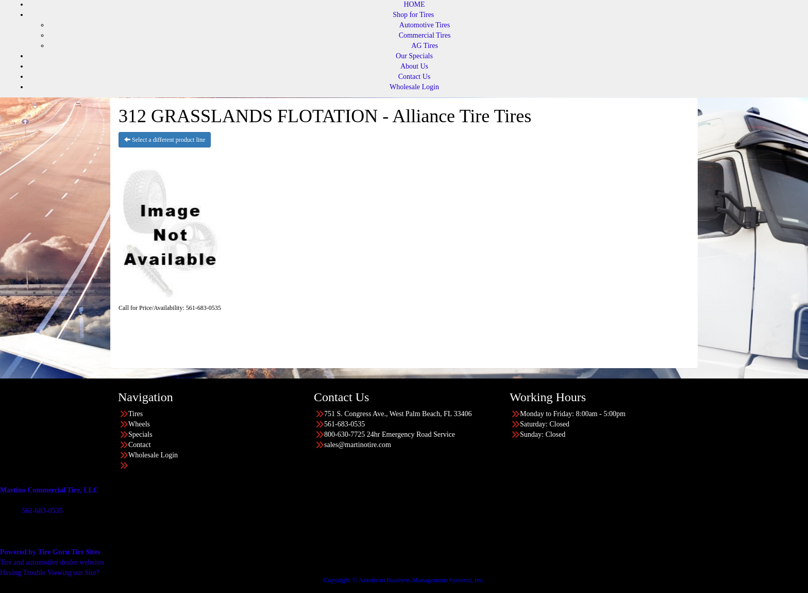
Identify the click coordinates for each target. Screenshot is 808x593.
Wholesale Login (414, 87)
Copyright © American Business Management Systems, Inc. (403, 580)
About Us (414, 66)
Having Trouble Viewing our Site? (49, 572)
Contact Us (414, 76)
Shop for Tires (413, 15)
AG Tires (424, 46)
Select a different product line (164, 139)
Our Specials (414, 56)
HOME (414, 4)
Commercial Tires (425, 35)
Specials (140, 434)
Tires (135, 414)
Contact (139, 445)
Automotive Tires (424, 25)
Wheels (139, 424)
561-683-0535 (42, 511)
